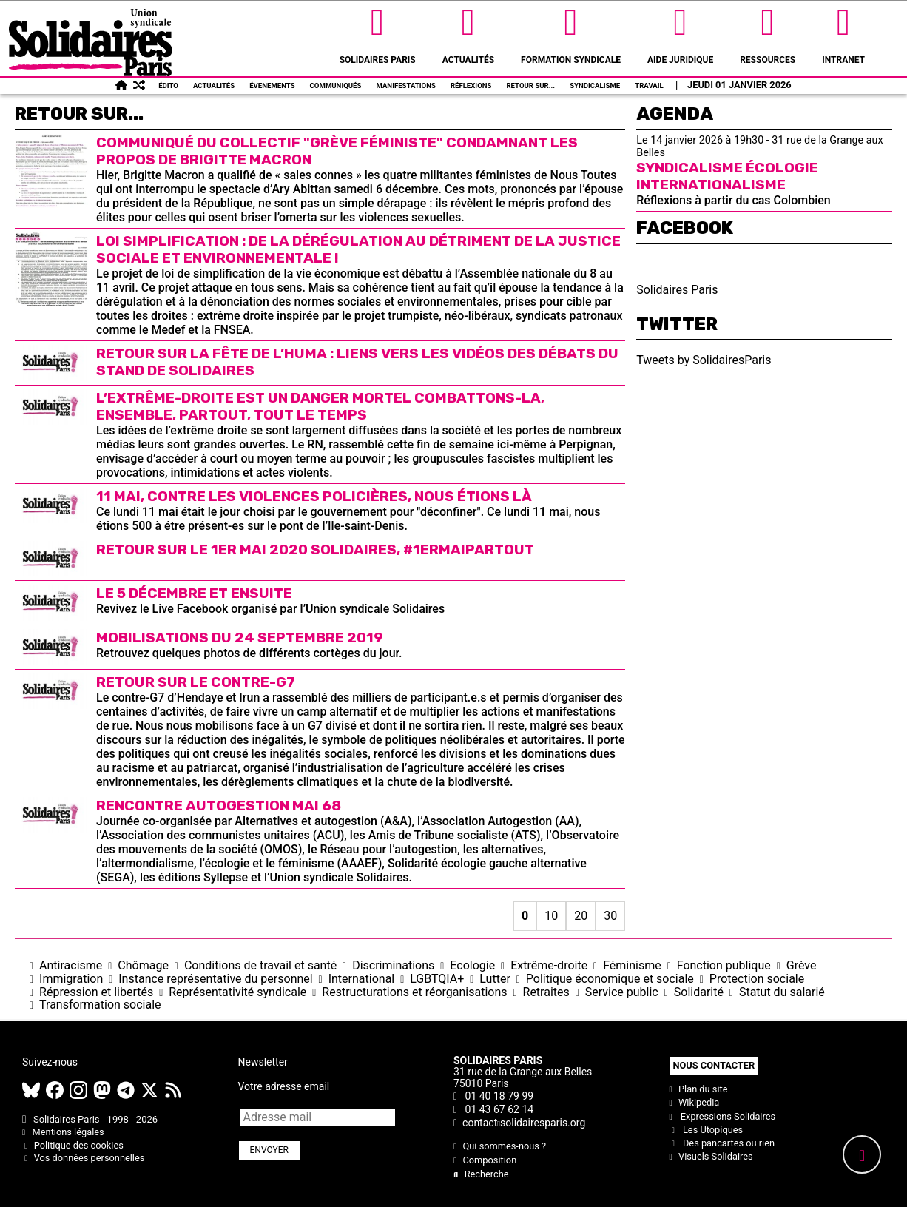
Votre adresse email (284, 1086)
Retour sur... (530, 85)
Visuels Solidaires (711, 1156)
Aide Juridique (680, 32)
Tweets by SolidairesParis (703, 360)
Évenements (271, 85)
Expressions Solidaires (723, 1116)
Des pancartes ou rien (722, 1143)
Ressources (767, 32)
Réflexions (471, 85)
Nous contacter (714, 1065)
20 (580, 916)
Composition (485, 1160)
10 (551, 916)
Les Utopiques (707, 1129)
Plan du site (699, 1089)
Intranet (843, 32)
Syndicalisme (595, 85)
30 (610, 916)
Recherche (481, 1174)
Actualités (468, 32)
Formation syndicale (571, 32)
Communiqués (336, 85)
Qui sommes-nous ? (500, 1145)
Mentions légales (63, 1131)
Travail (649, 85)
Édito (168, 85)
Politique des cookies (73, 1145)
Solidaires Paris (378, 32)
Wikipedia (695, 1102)
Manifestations (405, 85)
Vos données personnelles (83, 1157)
